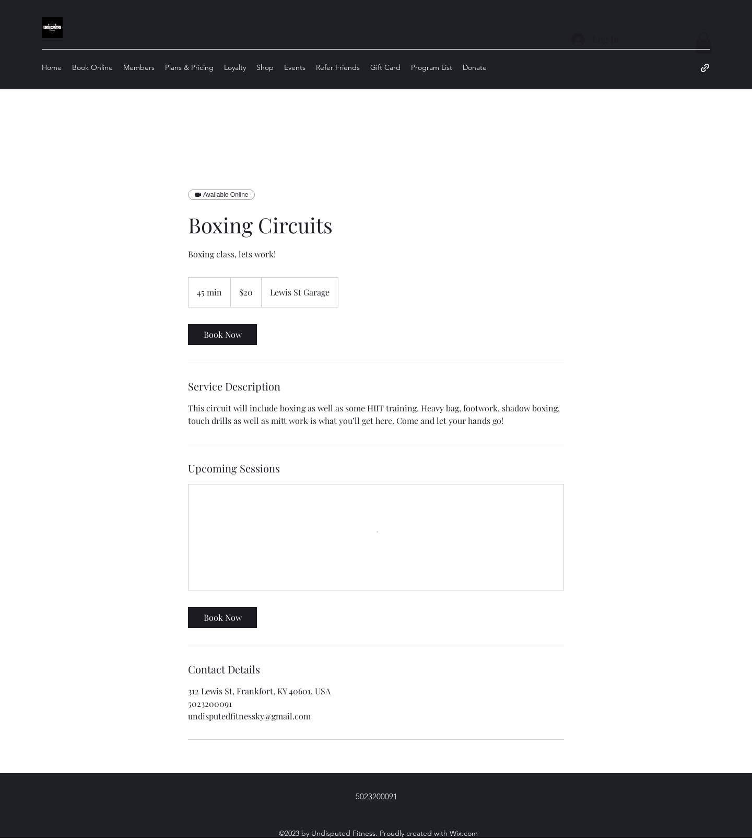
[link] (222, 334)
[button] (703, 43)
